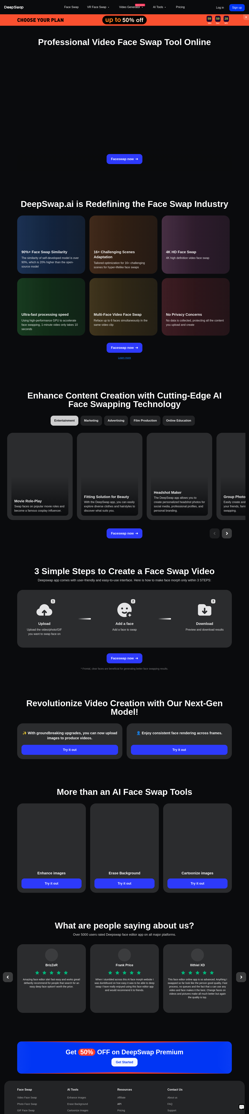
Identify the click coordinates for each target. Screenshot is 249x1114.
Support (171, 1110)
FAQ (169, 1104)
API (119, 1104)
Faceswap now (124, 159)
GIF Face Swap (26, 1110)
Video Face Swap (27, 1097)
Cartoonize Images (77, 1110)
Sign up (237, 7)
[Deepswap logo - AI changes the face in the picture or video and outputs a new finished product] (32, 7)
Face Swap (71, 7)
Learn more (124, 357)
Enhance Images (76, 1097)
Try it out (70, 750)
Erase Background (77, 1104)
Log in (220, 7)
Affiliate (121, 1097)
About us (172, 1097)
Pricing (180, 7)
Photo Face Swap (27, 1104)
